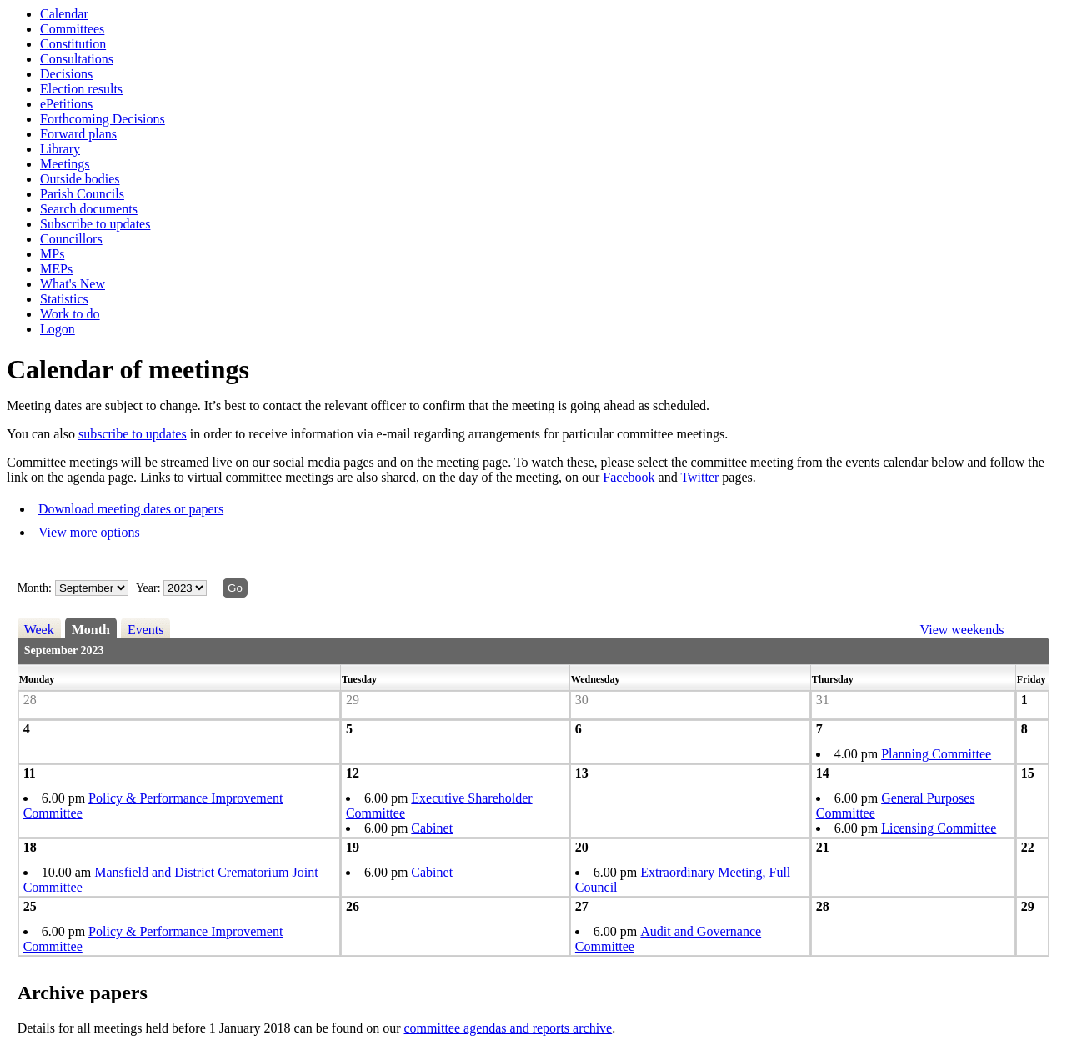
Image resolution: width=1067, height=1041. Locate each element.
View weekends (962, 630)
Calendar (64, 14)
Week (39, 630)
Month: (35, 588)
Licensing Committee (938, 828)
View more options (89, 532)
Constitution (73, 44)
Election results (81, 89)
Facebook (628, 477)
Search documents (89, 209)
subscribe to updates (132, 434)
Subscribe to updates (95, 224)
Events (146, 630)
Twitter (699, 477)
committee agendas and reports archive (508, 1028)
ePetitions (66, 104)
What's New (72, 284)
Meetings (65, 164)
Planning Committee (936, 754)
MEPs (56, 269)
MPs (52, 254)
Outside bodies (80, 179)
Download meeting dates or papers (130, 509)
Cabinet (432, 828)
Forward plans (78, 134)
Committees (72, 29)
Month (91, 630)
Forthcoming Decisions (102, 119)
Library (60, 149)
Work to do (70, 314)
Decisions (66, 74)
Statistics (64, 299)
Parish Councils (82, 194)
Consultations (76, 59)
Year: (149, 588)
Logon (57, 329)
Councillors (71, 239)
